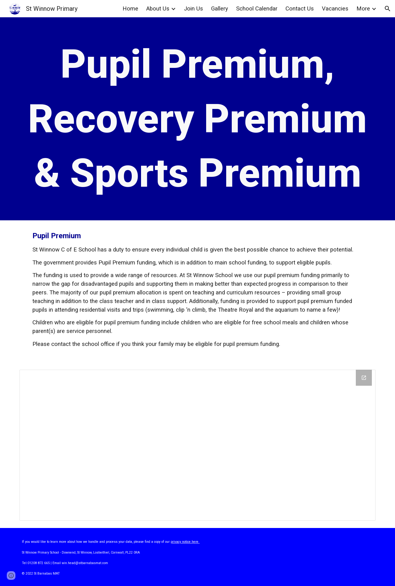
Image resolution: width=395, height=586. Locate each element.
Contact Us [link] (299, 8)
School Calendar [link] (256, 8)
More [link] (363, 8)
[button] (387, 8)
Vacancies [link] (335, 8)
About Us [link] (157, 8)
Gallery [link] (219, 8)
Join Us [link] (193, 8)
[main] (197, 119)
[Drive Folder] (197, 445)
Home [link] (130, 8)
